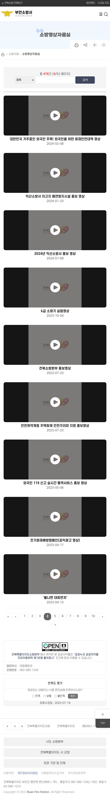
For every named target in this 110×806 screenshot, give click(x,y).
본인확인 (90, 3)
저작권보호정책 (77, 773)
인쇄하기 (76, 44)
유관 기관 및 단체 (55, 763)
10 (93, 616)
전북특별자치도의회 (38, 726)
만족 (37, 696)
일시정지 (22, 726)
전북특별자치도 (66, 726)
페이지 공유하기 (85, 44)
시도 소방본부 (55, 741)
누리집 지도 (103, 3)
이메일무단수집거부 (52, 773)
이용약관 (9, 773)
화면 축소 (103, 44)
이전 (7, 726)
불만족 (61, 696)
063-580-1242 (29, 670)
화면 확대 (94, 44)
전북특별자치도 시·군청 (55, 752)
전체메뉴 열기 (101, 14)
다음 (14, 726)
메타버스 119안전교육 (95, 726)
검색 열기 (106, 14)
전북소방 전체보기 (11, 3)
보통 (48, 696)
